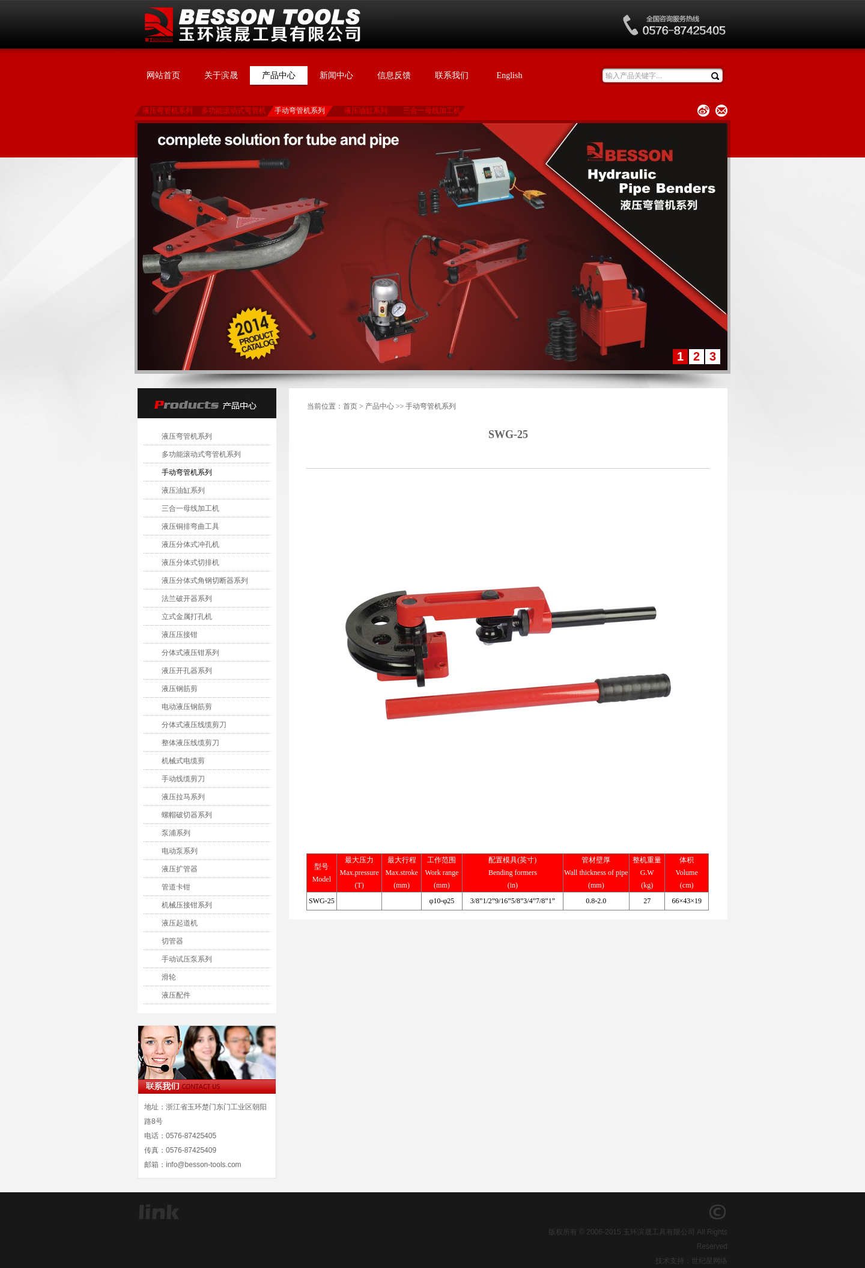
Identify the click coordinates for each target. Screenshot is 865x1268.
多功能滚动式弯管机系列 (233, 111)
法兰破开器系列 (187, 598)
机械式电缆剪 (183, 761)
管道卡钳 (176, 887)
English (510, 75)
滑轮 (169, 977)
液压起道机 (180, 923)
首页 (350, 406)
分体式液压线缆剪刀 (194, 725)
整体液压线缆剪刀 (190, 743)
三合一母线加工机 (432, 110)
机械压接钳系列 (187, 905)
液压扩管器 (180, 869)
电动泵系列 (180, 851)
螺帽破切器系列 (187, 815)
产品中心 (279, 75)
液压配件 (176, 995)
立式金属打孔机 (187, 616)
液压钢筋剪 (180, 688)
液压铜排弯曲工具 (190, 526)
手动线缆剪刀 (183, 779)
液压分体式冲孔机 (190, 544)
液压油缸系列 (365, 110)
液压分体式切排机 (190, 562)
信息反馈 (394, 75)
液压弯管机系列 (167, 110)
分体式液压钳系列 (190, 652)
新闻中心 (336, 75)
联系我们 (452, 75)
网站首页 (163, 75)
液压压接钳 (180, 634)
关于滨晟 (221, 75)
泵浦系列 (176, 833)
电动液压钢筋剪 (187, 707)
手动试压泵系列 (187, 959)
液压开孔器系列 (187, 670)
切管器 (172, 941)
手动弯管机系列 (300, 110)
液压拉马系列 (183, 797)
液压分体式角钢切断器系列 (205, 580)
